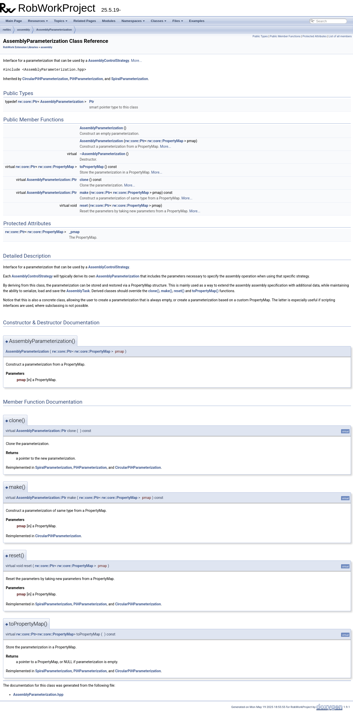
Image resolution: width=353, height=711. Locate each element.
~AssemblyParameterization (102, 154)
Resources (38, 21)
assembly (23, 29)
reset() (179, 291)
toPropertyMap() (205, 291)
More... (136, 61)
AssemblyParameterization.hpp (38, 695)
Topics (60, 21)
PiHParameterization (86, 79)
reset (84, 205)
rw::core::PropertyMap (165, 141)
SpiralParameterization (129, 79)
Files (177, 21)
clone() (153, 291)
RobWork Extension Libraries (20, 47)
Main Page (14, 21)
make (84, 193)
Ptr (91, 102)
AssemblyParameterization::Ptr (52, 180)
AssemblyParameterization (54, 29)
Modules (109, 21)
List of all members (340, 36)
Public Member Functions (285, 36)
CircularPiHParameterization (45, 79)
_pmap (74, 232)
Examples (197, 21)
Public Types (260, 36)
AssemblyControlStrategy (108, 61)
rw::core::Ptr (28, 102)
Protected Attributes (315, 36)
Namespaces (133, 21)
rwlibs (7, 29)
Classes (158, 21)
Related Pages (85, 21)
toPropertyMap (92, 167)
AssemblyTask (78, 291)
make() (166, 291)
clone (84, 180)
